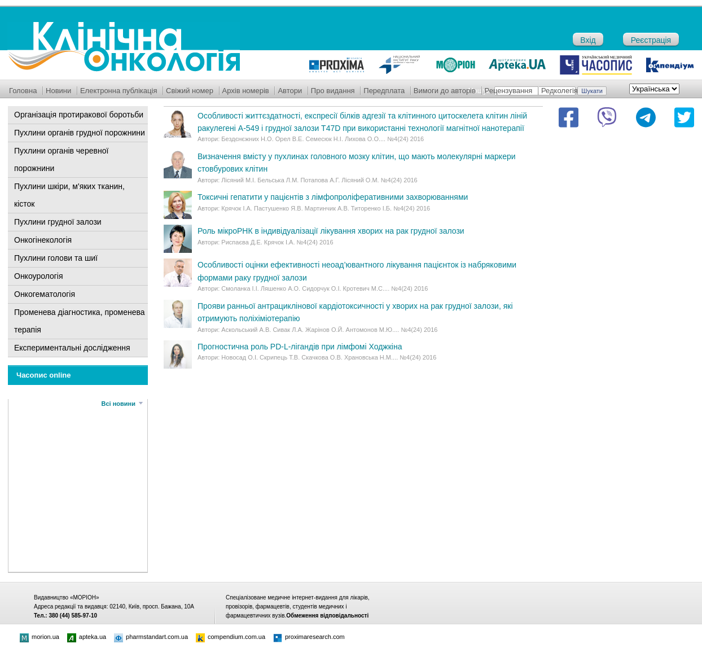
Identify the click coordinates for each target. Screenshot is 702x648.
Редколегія (559, 90)
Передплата (384, 90)
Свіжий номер (189, 90)
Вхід (587, 40)
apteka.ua (86, 636)
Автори (290, 90)
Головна (23, 90)
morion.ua (39, 636)
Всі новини (118, 403)
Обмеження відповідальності (327, 615)
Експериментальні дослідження (72, 347)
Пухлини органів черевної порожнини (61, 159)
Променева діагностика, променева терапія (79, 321)
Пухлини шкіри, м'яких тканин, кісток (69, 195)
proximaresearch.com (309, 636)
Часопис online (43, 375)
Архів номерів (245, 90)
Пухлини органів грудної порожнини (79, 132)
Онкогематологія (44, 294)
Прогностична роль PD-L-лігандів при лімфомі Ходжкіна (300, 346)
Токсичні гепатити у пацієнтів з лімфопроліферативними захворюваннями (333, 197)
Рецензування (509, 90)
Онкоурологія (38, 276)
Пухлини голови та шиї (56, 257)
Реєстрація (651, 40)
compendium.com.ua (230, 636)
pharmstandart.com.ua (151, 636)
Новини (58, 90)
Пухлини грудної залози (58, 221)
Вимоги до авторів (445, 90)
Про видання (333, 90)
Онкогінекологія (43, 239)
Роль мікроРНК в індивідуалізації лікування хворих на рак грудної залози (331, 230)
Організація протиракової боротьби (78, 114)
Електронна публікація (118, 90)
